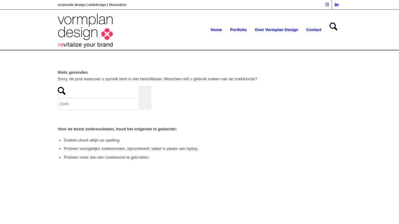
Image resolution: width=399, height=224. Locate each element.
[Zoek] (333, 30)
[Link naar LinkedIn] (336, 4)
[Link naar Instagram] (327, 4)
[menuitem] (216, 30)
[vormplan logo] (85, 30)
